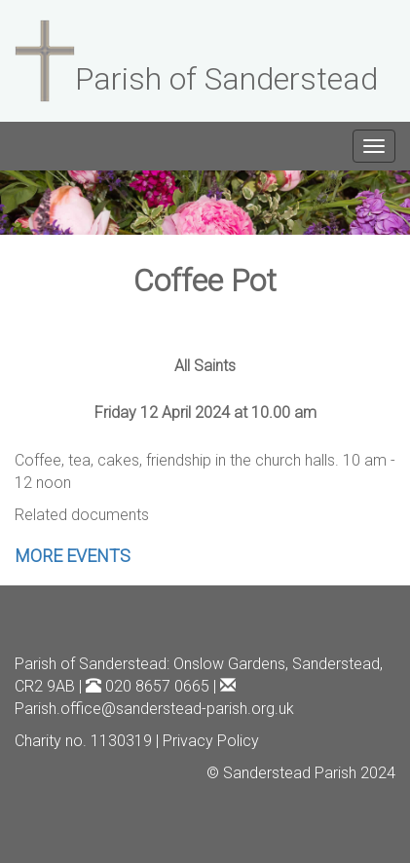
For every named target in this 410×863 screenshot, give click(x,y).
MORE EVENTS (72, 555)
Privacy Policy (211, 741)
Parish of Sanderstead (91, 664)
